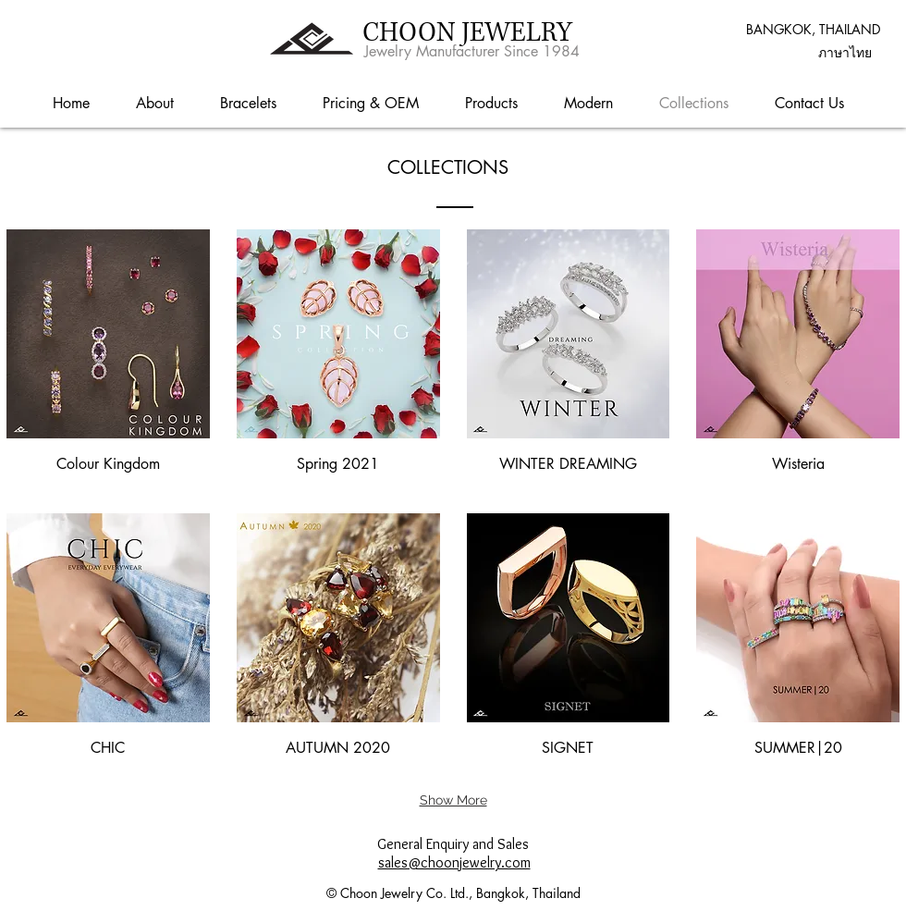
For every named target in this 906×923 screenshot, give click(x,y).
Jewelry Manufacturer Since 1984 (472, 51)
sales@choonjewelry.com (454, 862)
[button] (845, 52)
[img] (108, 358)
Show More (453, 800)
